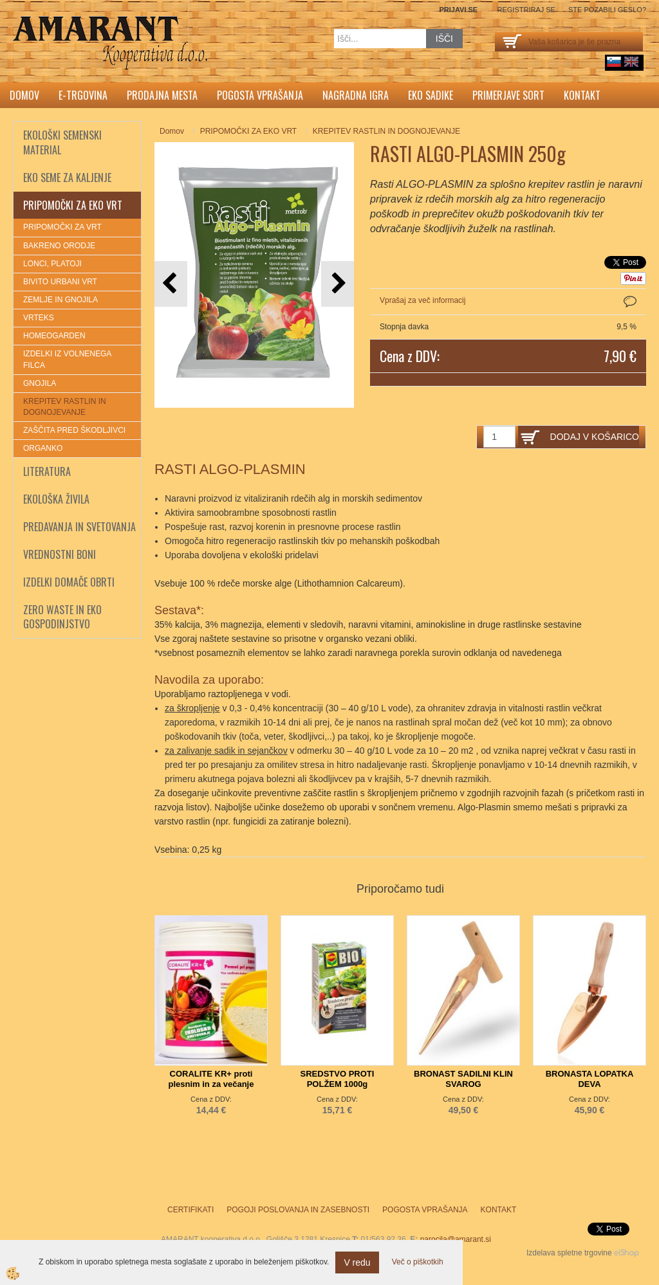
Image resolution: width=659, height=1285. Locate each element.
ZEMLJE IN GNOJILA (60, 299)
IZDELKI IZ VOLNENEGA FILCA (67, 359)
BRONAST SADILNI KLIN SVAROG (463, 1079)
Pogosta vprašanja (260, 95)
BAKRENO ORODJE (59, 245)
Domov (24, 95)
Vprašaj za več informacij (422, 300)
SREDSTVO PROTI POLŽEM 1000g (338, 1079)
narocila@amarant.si (455, 1239)
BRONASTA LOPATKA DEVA (590, 1079)
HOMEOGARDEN (54, 335)
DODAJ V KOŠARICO (594, 437)
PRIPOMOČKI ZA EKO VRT (248, 131)
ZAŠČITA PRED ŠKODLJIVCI (74, 430)
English (631, 62)
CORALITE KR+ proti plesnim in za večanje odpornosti (211, 1084)
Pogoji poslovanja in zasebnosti (298, 1209)
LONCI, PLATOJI (52, 263)
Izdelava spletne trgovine (569, 1252)
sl (614, 62)
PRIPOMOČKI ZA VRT (62, 227)
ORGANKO (42, 448)
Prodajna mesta (162, 95)
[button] (337, 284)
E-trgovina (83, 95)
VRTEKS (38, 317)
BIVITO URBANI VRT (60, 281)
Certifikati (190, 1209)
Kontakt (582, 95)
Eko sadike (430, 95)
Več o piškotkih (417, 1261)
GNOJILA (39, 383)
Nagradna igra (355, 95)
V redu (357, 1262)
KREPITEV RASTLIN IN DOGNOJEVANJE (64, 407)
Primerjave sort (508, 95)
